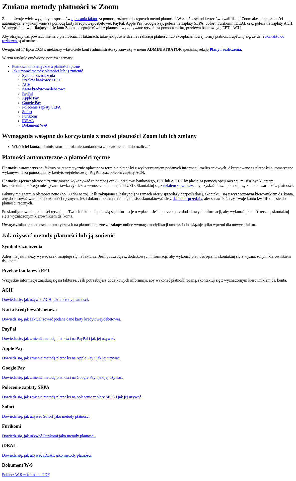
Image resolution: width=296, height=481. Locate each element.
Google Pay (31, 102)
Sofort (27, 112)
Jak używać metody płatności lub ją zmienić (47, 71)
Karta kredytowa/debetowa (43, 89)
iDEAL (28, 121)
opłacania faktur (84, 19)
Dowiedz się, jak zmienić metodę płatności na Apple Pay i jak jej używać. (61, 358)
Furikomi (29, 116)
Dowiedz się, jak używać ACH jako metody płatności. (45, 299)
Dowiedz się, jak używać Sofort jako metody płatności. (46, 416)
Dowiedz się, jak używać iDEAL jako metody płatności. (47, 455)
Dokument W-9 (34, 125)
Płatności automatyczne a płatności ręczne (46, 66)
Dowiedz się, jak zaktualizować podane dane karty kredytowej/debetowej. (61, 319)
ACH (26, 84)
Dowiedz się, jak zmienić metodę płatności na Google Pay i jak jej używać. (62, 377)
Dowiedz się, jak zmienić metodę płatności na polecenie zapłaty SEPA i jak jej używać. (72, 397)
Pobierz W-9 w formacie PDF (25, 474)
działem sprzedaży (178, 185)
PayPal (27, 93)
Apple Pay (30, 98)
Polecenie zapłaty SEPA (41, 107)
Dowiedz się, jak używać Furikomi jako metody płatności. (49, 436)
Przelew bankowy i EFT (41, 80)
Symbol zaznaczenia (38, 75)
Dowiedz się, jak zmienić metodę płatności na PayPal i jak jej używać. (58, 338)
